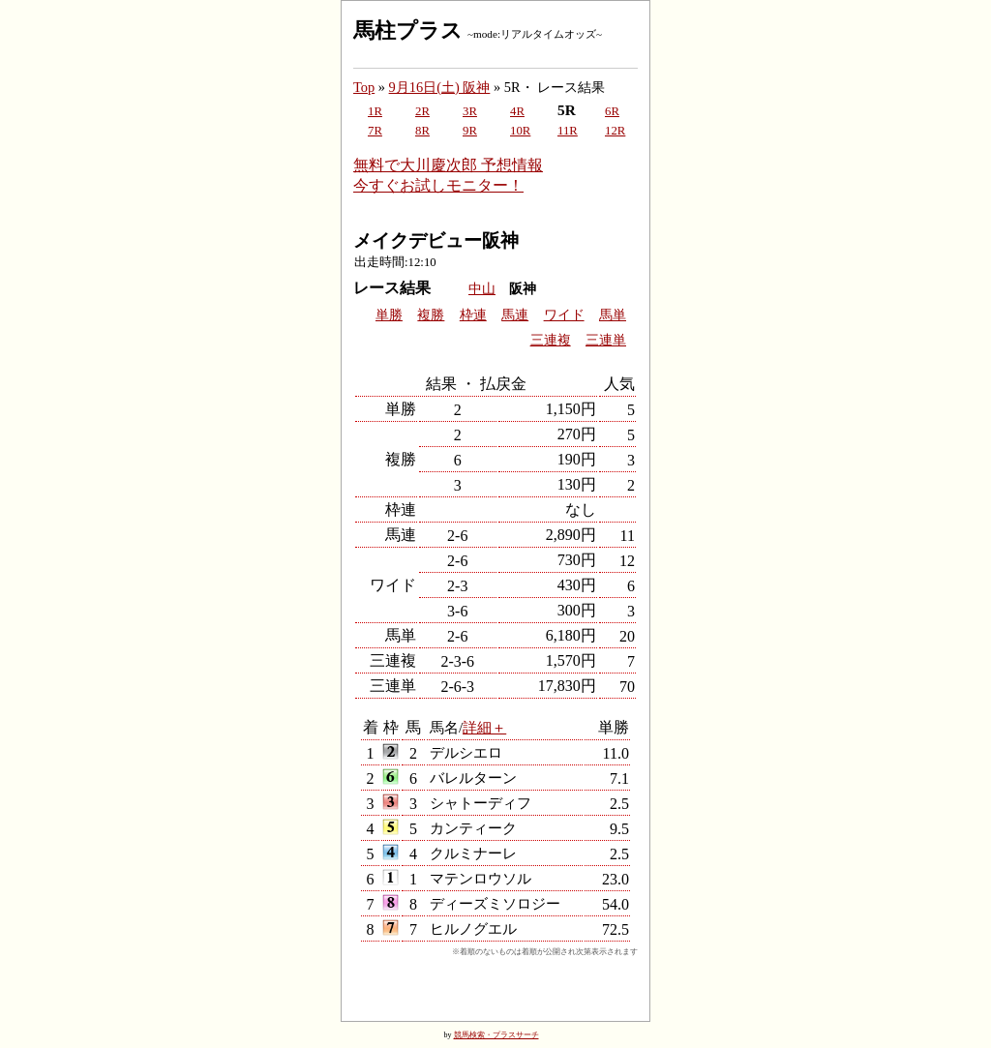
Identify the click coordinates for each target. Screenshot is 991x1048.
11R (567, 130)
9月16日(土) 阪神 (440, 87)
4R (517, 111)
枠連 (473, 315)
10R (520, 130)
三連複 (550, 340)
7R (375, 130)
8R (422, 130)
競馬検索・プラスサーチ (496, 1035)
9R (470, 130)
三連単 (606, 340)
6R (612, 111)
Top (364, 87)
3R (470, 111)
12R (615, 130)
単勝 (389, 315)
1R (375, 111)
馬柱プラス (408, 30)
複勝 (430, 315)
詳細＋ (484, 727)
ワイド (564, 315)
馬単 (612, 315)
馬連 (514, 315)
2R (422, 111)
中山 (482, 289)
